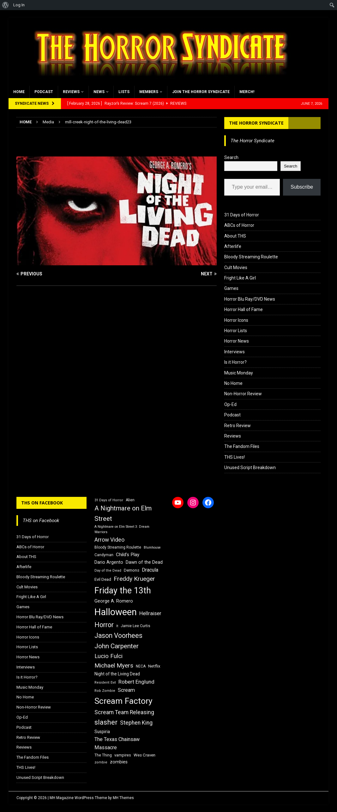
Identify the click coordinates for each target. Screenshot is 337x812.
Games (231, 288)
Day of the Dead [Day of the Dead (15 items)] (107, 570)
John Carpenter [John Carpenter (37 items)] (116, 646)
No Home (233, 383)
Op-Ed (230, 404)
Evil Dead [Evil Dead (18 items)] (102, 579)
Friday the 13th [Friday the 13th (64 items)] (122, 590)
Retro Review (237, 425)
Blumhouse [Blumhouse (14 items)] (152, 547)
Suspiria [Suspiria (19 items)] (102, 731)
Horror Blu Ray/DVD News (249, 299)
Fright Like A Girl (240, 277)
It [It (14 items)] (117, 626)
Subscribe (302, 187)
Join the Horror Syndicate (201, 92)
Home (19, 92)
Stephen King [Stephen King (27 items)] (136, 723)
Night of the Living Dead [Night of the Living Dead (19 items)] (117, 673)
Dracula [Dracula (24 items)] (150, 570)
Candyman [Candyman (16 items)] (103, 555)
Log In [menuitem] (19, 5)
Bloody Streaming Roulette (251, 256)
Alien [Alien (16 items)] (130, 500)
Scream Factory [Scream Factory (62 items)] (123, 701)
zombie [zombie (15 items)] (100, 762)
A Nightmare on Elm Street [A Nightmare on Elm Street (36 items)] (123, 513)
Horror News (236, 341)
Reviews (71, 92)
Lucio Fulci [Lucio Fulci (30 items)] (108, 656)
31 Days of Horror (241, 214)
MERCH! (246, 92)
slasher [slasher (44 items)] (105, 722)
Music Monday (238, 372)
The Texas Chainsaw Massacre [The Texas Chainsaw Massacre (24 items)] (117, 743)
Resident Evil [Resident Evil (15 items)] (105, 682)
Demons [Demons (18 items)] (131, 570)
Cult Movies (235, 267)
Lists (123, 92)
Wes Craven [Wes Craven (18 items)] (144, 755)
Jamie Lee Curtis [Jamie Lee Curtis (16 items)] (135, 626)
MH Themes (123, 798)
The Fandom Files (241, 446)
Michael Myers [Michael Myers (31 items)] (113, 665)
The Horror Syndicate (256, 123)
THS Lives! (234, 457)
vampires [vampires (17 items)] (122, 755)
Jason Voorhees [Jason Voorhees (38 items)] (118, 635)
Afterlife (232, 246)
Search (231, 157)
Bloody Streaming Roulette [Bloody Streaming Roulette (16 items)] (117, 547)
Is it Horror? (235, 362)
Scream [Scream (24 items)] (126, 690)
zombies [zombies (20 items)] (119, 761)
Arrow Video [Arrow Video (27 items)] (109, 540)
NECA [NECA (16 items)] (141, 666)
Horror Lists (235, 330)
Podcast (43, 92)
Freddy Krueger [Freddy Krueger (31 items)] (134, 578)
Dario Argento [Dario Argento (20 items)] (108, 562)
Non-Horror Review (243, 393)
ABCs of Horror (239, 225)
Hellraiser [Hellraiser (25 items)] (150, 613)
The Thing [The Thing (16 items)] (103, 755)
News (99, 92)
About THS (235, 235)
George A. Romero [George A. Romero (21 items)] (113, 601)
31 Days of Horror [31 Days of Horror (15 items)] (108, 500)
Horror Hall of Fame (243, 309)
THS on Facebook (42, 503)
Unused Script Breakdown (250, 467)
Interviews (234, 351)
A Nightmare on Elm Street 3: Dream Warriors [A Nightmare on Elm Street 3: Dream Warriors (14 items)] (121, 529)
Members (148, 92)
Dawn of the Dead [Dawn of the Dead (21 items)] (144, 562)
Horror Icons (236, 320)
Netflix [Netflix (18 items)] (154, 666)
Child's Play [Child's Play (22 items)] (127, 554)
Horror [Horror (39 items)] (104, 625)
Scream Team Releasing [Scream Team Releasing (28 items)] (124, 712)
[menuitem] (5, 5)
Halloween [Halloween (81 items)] (115, 612)
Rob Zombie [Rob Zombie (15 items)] (104, 691)
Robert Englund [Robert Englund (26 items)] (136, 682)
